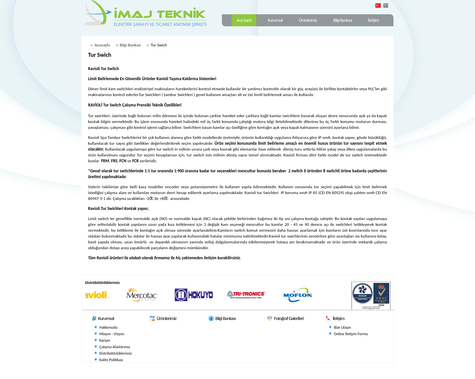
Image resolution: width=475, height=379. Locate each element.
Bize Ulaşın (342, 327)
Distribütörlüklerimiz (115, 353)
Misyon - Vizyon (111, 334)
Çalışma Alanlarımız (114, 347)
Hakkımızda (108, 327)
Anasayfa (102, 45)
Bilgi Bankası (342, 20)
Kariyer (104, 340)
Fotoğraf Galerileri (288, 318)
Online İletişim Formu (351, 334)
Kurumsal (275, 20)
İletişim (373, 20)
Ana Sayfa (244, 20)
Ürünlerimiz (308, 20)
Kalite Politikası (111, 360)
